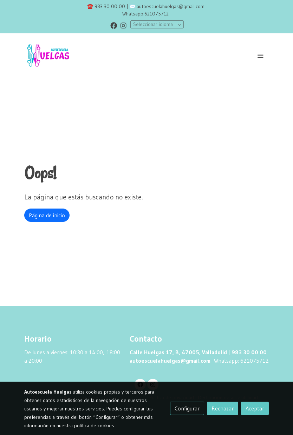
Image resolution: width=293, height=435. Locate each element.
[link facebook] (113, 25)
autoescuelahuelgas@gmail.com (170, 6)
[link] (48, 55)
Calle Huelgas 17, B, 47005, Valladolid (178, 352)
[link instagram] (123, 25)
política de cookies (94, 425)
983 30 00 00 (110, 6)
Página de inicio (47, 215)
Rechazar (222, 408)
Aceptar (255, 408)
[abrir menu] (260, 55)
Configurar (187, 408)
